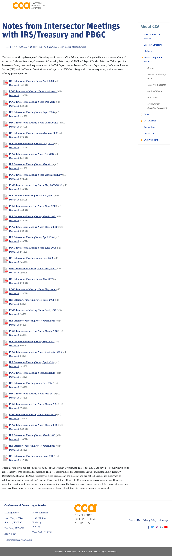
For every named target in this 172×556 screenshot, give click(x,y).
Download (14, 85)
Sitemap (164, 520)
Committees (149, 127)
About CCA (21, 46)
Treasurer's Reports (156, 85)
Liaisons (148, 51)
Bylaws (150, 68)
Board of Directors (153, 45)
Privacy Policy (150, 520)
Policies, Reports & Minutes (43, 46)
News (146, 114)
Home (10, 46)
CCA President (151, 140)
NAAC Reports (154, 98)
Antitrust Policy (154, 91)
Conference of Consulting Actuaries (28, 5)
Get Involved (150, 121)
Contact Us (149, 133)
